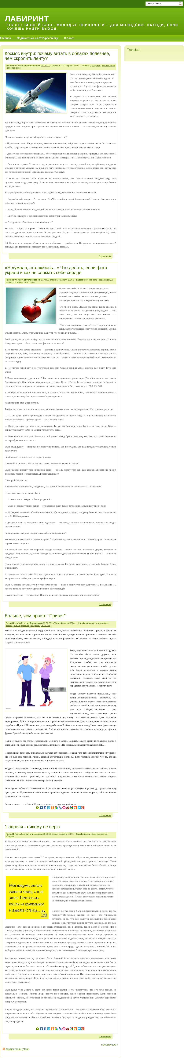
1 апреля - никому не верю (32, 826)
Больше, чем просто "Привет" (35, 615)
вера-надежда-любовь (97, 623)
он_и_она (30, 282)
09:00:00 (47, 623)
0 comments (105, 256)
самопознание (14, 68)
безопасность (91, 280)
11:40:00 (45, 280)
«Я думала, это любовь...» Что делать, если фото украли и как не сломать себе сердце (56, 270)
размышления (108, 65)
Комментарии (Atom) (17, 1049)
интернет (19, 282)
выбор (9, 625)
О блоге (69, 38)
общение (35, 625)
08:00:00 (45, 65)
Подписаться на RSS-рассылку (37, 38)
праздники (95, 65)
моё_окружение (21, 625)
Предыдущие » (109, 1044)
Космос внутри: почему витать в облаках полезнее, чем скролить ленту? (57, 56)
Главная (5, 38)
